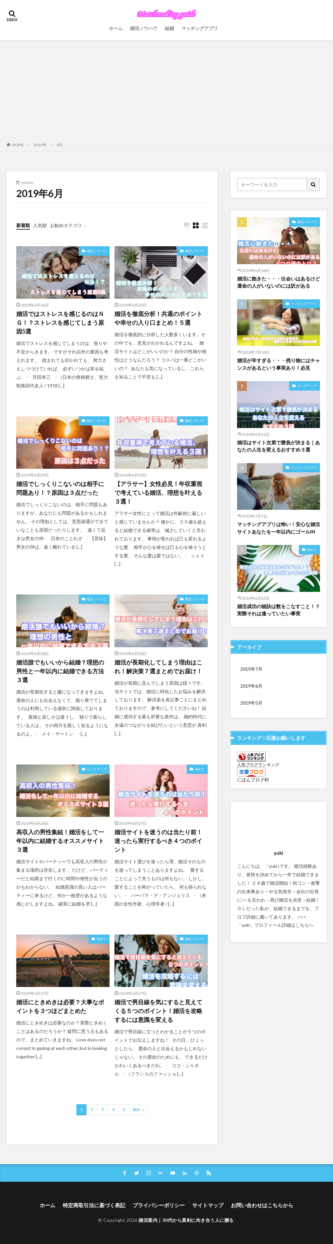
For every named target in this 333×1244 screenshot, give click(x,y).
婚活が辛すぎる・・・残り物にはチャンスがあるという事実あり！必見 (278, 364)
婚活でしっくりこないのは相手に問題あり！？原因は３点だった (60, 488)
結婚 (169, 28)
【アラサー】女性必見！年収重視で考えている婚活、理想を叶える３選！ (158, 492)
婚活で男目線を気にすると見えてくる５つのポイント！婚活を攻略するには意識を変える (158, 1010)
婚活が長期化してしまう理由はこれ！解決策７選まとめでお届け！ (158, 667)
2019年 (40, 144)
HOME (18, 145)
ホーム (116, 28)
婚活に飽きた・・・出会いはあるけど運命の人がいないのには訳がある (278, 282)
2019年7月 (251, 669)
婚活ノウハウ (143, 28)
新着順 (23, 225)
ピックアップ (96, 769)
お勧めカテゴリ (66, 225)
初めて (200, 769)
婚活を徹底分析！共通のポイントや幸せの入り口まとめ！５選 (158, 318)
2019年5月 (251, 703)
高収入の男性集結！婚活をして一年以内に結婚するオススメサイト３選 (60, 840)
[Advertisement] (166, 89)
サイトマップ (207, 1205)
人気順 (40, 225)
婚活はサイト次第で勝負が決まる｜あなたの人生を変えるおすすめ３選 (278, 446)
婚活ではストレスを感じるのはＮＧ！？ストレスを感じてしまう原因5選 (60, 322)
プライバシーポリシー (159, 1205)
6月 (60, 144)
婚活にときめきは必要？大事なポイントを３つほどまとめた (60, 1006)
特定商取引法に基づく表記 (94, 1205)
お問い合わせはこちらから (262, 1205)
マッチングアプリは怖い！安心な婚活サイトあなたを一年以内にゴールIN (278, 528)
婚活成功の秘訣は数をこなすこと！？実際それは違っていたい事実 (278, 610)
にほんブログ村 (253, 779)
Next (136, 1109)
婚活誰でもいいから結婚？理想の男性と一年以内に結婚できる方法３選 (60, 671)
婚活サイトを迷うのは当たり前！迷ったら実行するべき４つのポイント (158, 840)
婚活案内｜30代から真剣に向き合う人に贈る (186, 1220)
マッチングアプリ (199, 28)
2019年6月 (251, 686)
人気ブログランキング (258, 764)
